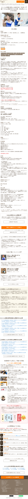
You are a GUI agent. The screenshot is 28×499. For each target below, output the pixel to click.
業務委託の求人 (4, 483)
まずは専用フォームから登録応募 (12, 477)
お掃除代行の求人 (4, 490)
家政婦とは (17, 485)
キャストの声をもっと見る (13, 284)
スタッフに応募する (20, 1)
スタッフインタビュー (5, 485)
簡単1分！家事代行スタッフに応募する (14, 227)
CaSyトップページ (5, 480)
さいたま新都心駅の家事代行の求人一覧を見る (13, 334)
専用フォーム (18, 435)
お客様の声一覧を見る (13, 221)
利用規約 (16, 493)
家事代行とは (17, 480)
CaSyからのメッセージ (5, 484)
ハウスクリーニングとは (19, 484)
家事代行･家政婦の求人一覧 (6, 488)
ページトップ (26, 477)
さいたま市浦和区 (21, 469)
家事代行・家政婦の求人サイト (4, 1)
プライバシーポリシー (18, 491)
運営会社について (18, 490)
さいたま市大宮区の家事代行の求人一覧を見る (13, 356)
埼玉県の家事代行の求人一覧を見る (13, 472)
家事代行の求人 (4, 489)
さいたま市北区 (13, 468)
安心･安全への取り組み (19, 488)
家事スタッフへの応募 (18, 489)
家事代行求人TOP (13, 232)
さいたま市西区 (6, 468)
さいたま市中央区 (6, 469)
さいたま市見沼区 (20, 468)
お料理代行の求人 (4, 491)
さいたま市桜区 (14, 469)
